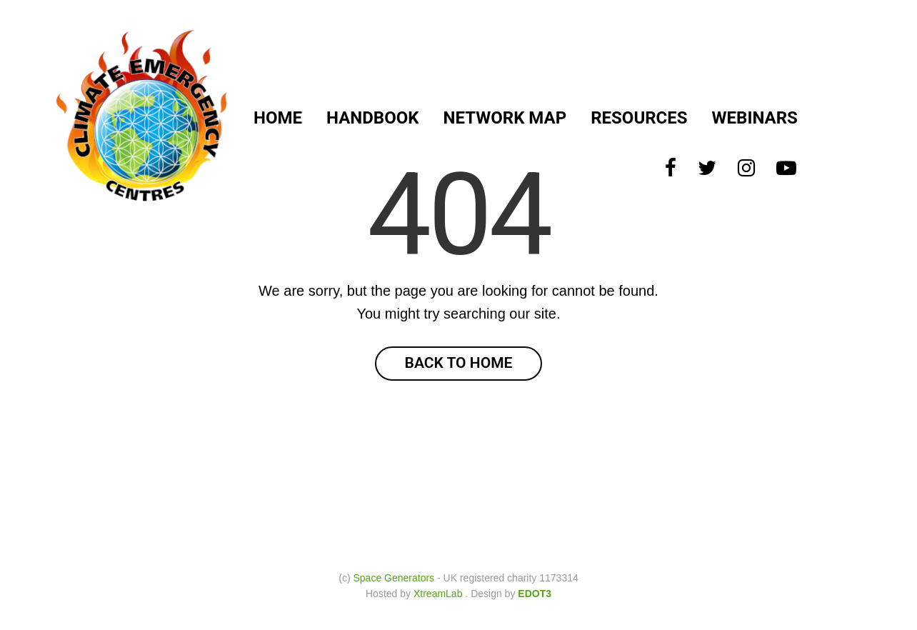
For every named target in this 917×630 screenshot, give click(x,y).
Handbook (372, 118)
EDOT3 (534, 593)
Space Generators (393, 578)
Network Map (505, 118)
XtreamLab (438, 593)
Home (278, 118)
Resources (639, 118)
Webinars (755, 118)
